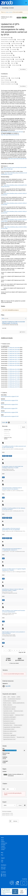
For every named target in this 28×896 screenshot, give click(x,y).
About (2, 839)
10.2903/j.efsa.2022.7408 (14, 357)
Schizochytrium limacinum (9, 737)
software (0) (7, 433)
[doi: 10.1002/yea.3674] (3, 497)
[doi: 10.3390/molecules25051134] (3, 477)
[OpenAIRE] (17, 884)
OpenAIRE (7, 686)
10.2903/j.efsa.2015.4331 (14, 373)
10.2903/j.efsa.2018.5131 (14, 381)
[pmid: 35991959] (10, 517)
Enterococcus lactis (18, 711)
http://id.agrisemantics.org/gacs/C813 (9, 404)
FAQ (2, 861)
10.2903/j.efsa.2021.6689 (14, 353)
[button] (14, 775)
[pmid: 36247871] (8, 538)
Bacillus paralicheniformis (18, 702)
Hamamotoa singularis (8, 715)
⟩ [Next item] (21, 650)
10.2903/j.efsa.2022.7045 (14, 355)
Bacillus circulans (7, 702)
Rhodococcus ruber (7, 733)
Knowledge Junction (8, 8)
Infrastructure (4, 843)
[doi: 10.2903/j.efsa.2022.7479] (7, 517)
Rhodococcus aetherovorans (9, 731)
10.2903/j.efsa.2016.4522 (14, 375)
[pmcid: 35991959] (4, 517)
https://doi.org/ (4, 134)
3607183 (24, 158)
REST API (3, 867)
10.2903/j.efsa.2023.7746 (14, 359)
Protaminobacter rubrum (8, 729)
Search (23, 427)
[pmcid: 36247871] (4, 538)
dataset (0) (6, 431)
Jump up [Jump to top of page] (13, 821)
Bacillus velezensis (7, 705)
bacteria (13, 696)
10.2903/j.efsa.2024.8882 (14, 365)
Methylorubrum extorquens (9, 719)
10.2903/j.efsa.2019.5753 (14, 387)
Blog (2, 854)
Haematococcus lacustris (9, 713)
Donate (3, 875)
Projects (3, 846)
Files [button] (14, 318)
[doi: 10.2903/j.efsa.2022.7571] (11, 538)
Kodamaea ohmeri (19, 715)
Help (2, 860)
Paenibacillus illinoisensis (9, 723)
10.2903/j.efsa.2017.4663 (14, 377)
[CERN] (12, 884)
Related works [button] (5, 343)
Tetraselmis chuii (20, 737)
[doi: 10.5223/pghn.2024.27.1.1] (3, 621)
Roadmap (3, 847)
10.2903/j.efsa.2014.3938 (14, 369)
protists (18, 696)
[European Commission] (24, 884)
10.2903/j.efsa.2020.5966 (14, 349)
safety (4, 696)
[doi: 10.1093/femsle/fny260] (7, 455)
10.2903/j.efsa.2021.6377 (14, 351)
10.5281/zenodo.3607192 (13, 134)
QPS (9, 696)
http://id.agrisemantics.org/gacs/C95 (9, 408)
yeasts (4, 698)
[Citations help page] (7, 422)
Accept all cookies (15, 891)
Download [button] (22, 331)
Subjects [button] (4, 392)
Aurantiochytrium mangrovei (9, 700)
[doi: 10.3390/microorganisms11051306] (3, 599)
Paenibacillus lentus (7, 725)
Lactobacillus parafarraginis (9, 717)
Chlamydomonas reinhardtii (9, 707)
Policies (3, 841)
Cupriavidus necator (7, 711)
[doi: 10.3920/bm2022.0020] (3, 558)
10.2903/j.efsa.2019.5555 (14, 385)
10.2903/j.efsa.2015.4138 (14, 371)
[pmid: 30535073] (10, 455)
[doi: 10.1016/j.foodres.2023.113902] (3, 642)
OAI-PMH (3, 868)
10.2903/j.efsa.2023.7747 (14, 361)
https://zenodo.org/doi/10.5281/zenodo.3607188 (12, 131)
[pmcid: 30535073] (4, 455)
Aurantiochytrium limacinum (14, 698)
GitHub (3, 874)
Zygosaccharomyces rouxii (9, 739)
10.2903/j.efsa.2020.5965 (14, 347)
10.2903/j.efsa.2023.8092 (14, 363)
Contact (3, 849)
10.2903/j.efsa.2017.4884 (14, 379)
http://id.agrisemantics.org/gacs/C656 (9, 412)
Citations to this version (8, 438)
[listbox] (25, 652)
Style (4, 789)
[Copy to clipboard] (24, 750)
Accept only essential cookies (21, 892)
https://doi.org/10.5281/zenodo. (15, 158)
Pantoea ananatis (18, 725)
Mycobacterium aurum (8, 721)
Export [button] (20, 805)
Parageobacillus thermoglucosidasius (11, 727)
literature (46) (7, 429)
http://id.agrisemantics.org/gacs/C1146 (9, 396)
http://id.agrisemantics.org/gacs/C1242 (9, 416)
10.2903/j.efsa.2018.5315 (14, 383)
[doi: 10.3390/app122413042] (3, 578)
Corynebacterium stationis (9, 709)
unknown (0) (7, 435)
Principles (3, 844)
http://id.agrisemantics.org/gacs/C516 (9, 400)
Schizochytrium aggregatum (9, 735)
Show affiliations (23, 69)
